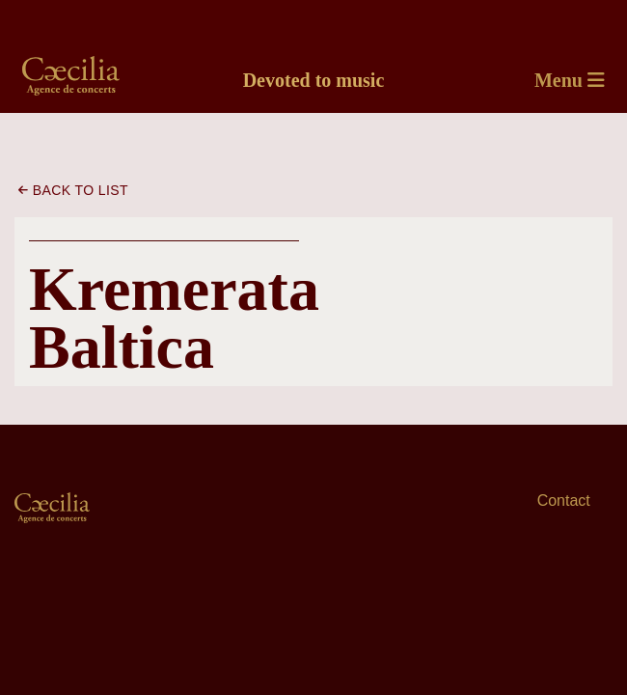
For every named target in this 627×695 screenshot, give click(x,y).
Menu (569, 80)
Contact (563, 500)
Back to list (73, 190)
